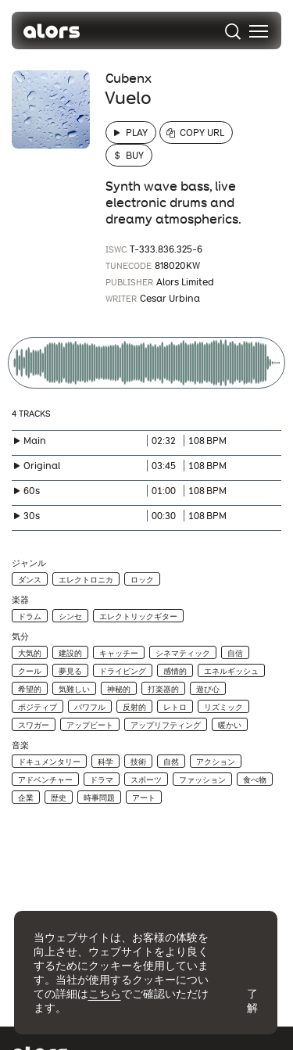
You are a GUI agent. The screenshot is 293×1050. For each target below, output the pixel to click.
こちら (104, 993)
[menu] (259, 30)
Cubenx (128, 78)
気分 (20, 637)
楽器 (20, 600)
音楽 (20, 745)
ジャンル (29, 563)
